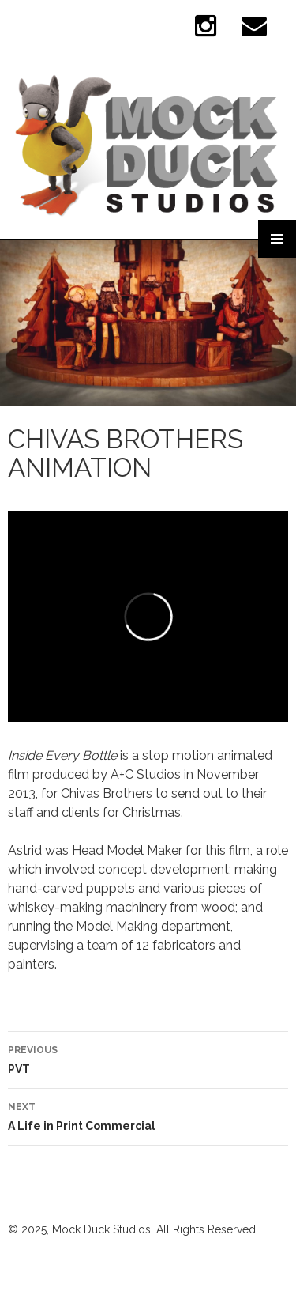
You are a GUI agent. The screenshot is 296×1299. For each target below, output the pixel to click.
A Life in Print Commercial (148, 1114)
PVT (148, 1057)
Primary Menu (277, 239)
